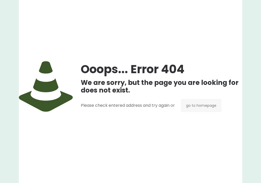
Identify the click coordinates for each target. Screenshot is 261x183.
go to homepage (201, 105)
